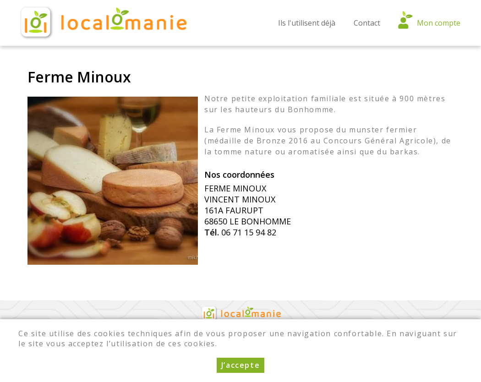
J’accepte (240, 367)
